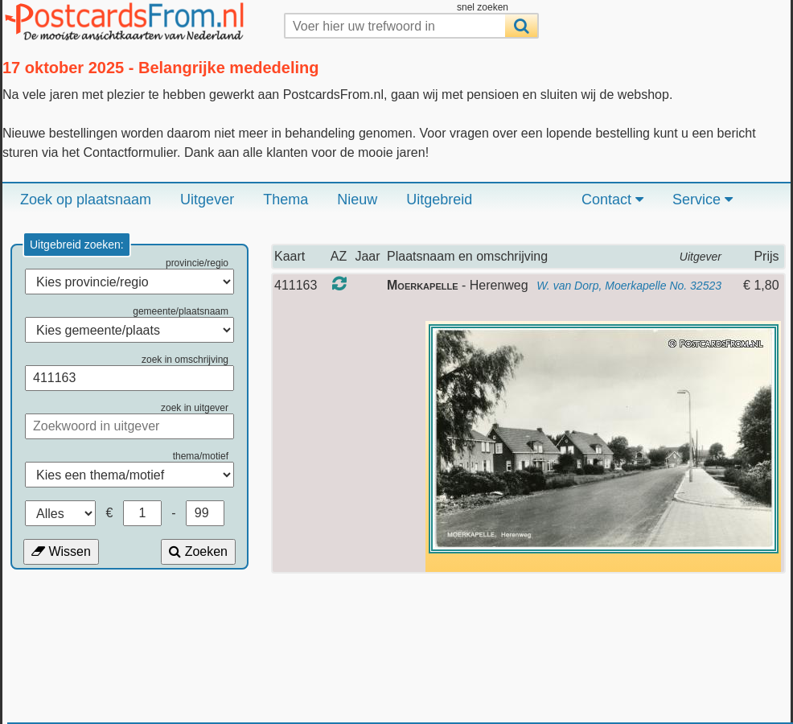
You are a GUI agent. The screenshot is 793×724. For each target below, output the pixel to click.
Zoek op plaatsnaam (85, 199)
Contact (612, 199)
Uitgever (207, 199)
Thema (285, 199)
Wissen (61, 551)
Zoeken (198, 551)
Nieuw (357, 199)
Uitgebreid (439, 199)
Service (702, 199)
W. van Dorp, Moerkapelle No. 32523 (628, 285)
